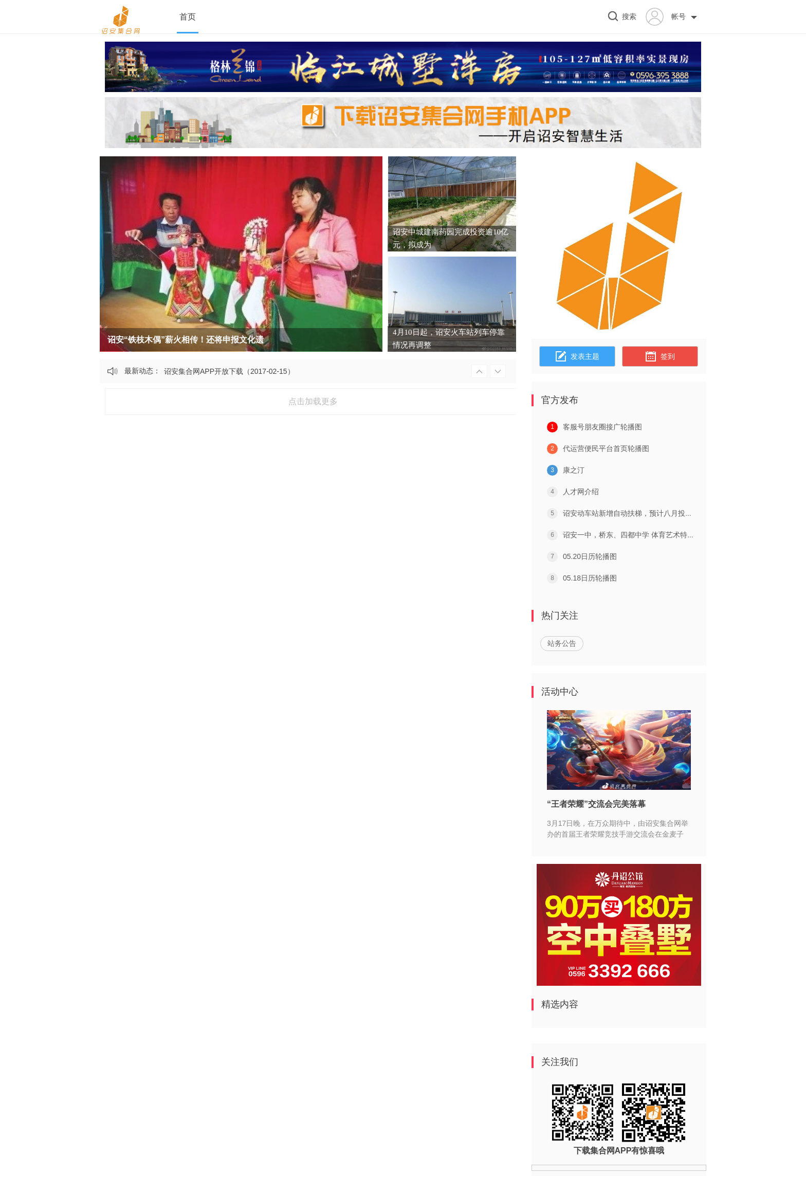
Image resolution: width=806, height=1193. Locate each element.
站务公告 (561, 643)
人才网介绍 (581, 491)
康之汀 (573, 470)
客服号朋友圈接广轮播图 (602, 427)
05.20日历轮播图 (590, 556)
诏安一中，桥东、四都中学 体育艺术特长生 (632, 535)
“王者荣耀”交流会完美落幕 (596, 804)
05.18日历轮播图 (590, 578)
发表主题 (577, 357)
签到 (660, 357)
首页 (187, 16)
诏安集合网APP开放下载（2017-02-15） (229, 371)
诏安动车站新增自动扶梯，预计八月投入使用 (635, 513)
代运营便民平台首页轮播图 (606, 448)
